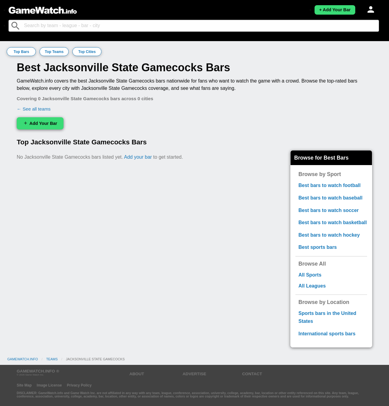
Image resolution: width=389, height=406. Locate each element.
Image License (49, 385)
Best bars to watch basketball (332, 222)
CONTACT (252, 374)
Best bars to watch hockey (329, 235)
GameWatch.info (22, 359)
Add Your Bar (40, 123)
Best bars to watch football (329, 185)
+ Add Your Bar (334, 9)
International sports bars (327, 333)
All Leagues (312, 285)
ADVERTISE (194, 374)
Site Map (24, 385)
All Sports (310, 274)
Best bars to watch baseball (330, 197)
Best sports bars (317, 247)
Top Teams (54, 52)
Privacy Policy (79, 385)
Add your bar (138, 157)
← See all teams (33, 108)
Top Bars (21, 52)
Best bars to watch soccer (328, 210)
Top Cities (87, 52)
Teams (52, 359)
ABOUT (136, 374)
